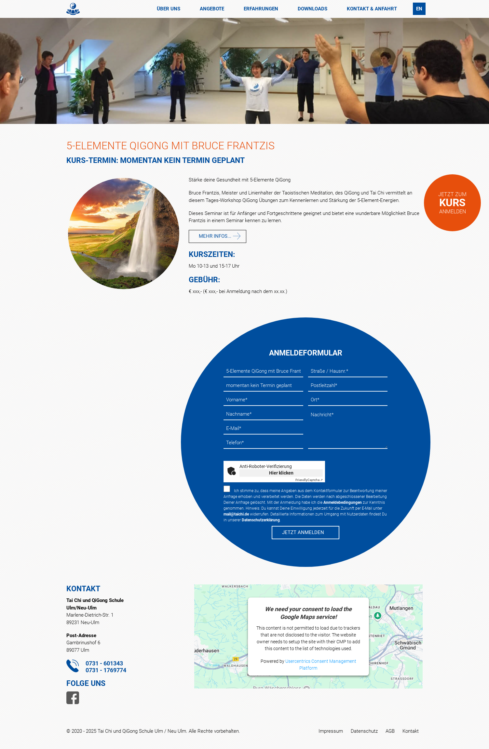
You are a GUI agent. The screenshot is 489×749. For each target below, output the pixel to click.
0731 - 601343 (104, 663)
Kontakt (410, 731)
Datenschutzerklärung (261, 520)
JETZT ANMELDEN (303, 532)
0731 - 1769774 (106, 670)
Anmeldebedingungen (342, 502)
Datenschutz (364, 731)
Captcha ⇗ (309, 480)
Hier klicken (281, 472)
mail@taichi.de (236, 514)
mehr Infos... (215, 236)
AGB (390, 731)
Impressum (331, 731)
